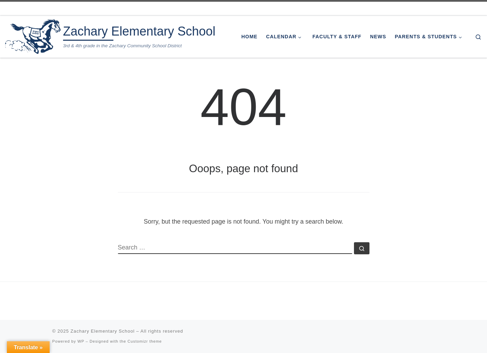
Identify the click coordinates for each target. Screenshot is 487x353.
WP (81, 341)
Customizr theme (145, 341)
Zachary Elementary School (103, 331)
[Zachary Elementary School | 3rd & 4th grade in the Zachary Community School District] (33, 36)
